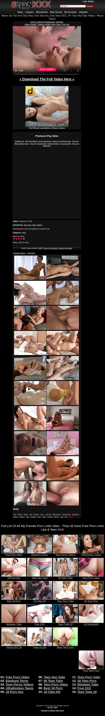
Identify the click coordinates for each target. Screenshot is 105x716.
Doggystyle (75, 514)
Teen (24, 233)
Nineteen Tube (13, 623)
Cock (61, 517)
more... (71, 516)
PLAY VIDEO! (47, 69)
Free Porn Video (13, 553)
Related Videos (19, 253)
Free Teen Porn (91, 669)
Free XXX (39, 623)
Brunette (36, 514)
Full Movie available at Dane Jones (46, 127)
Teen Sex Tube (39, 576)
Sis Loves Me (65, 144)
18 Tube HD (39, 600)
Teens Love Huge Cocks (61, 141)
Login (85, 1)
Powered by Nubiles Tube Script (52, 710)
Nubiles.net (19, 141)
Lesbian (15, 517)
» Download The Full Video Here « (46, 79)
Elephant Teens (39, 553)
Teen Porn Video (91, 576)
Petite (44, 517)
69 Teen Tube (65, 576)
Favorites (31, 253)
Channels (83, 12)
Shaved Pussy (66, 514)
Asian (39, 517)
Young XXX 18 (13, 646)
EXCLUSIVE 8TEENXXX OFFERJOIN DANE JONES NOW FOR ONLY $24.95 (46, 23)
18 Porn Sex (13, 576)
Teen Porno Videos (65, 553)
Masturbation (57, 514)
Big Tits (56, 517)
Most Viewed (56, 12)
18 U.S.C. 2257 (52, 707)
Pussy (42, 514)
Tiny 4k (33, 144)
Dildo (27, 517)
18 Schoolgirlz (91, 623)
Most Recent (42, 12)
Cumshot (50, 517)
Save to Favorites (50, 248)
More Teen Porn (65, 646)
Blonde (26, 514)
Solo (66, 517)
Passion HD (41, 144)
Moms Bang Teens (22, 144)
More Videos (37, 225)
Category (29, 12)
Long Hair (48, 514)
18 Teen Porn (91, 600)
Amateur (21, 517)
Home (20, 12)
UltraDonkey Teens (91, 553)
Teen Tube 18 (65, 623)
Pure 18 (75, 141)
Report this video (65, 248)
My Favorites (70, 12)
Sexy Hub (27, 225)
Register (91, 1)
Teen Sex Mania (31, 141)
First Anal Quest (44, 141)
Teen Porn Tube (65, 600)
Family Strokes (53, 144)
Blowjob (20, 514)
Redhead (33, 517)
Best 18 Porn (13, 600)
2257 (41, 248)
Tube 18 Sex (39, 646)
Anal (30, 514)
